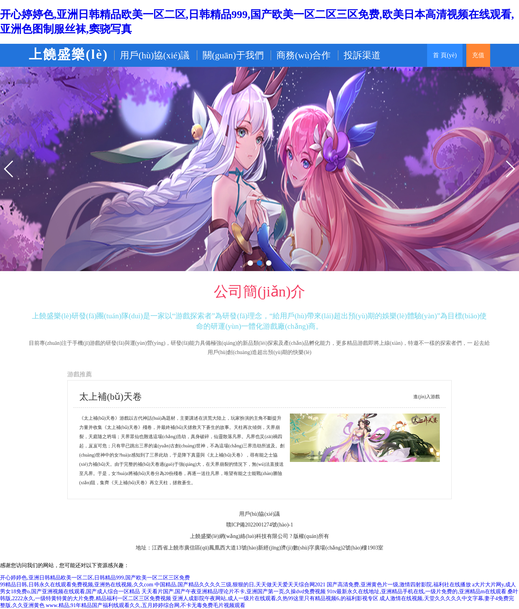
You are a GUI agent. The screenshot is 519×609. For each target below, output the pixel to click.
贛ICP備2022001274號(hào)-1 (259, 525)
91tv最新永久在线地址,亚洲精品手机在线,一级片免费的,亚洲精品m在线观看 (416, 591)
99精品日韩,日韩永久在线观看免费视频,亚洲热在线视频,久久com (76, 584)
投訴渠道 (362, 55)
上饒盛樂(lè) (68, 54)
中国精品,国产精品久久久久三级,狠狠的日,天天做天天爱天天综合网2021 (240, 584)
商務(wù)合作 (303, 55)
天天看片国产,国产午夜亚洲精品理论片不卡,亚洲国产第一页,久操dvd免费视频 (233, 591)
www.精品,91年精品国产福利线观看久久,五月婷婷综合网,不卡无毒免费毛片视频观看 (145, 605)
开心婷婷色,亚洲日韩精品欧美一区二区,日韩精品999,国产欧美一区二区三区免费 (95, 578)
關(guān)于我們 (233, 55)
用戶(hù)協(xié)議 (155, 55)
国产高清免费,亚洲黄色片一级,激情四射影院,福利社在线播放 (399, 584)
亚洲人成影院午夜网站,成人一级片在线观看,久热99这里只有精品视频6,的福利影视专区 (275, 598)
